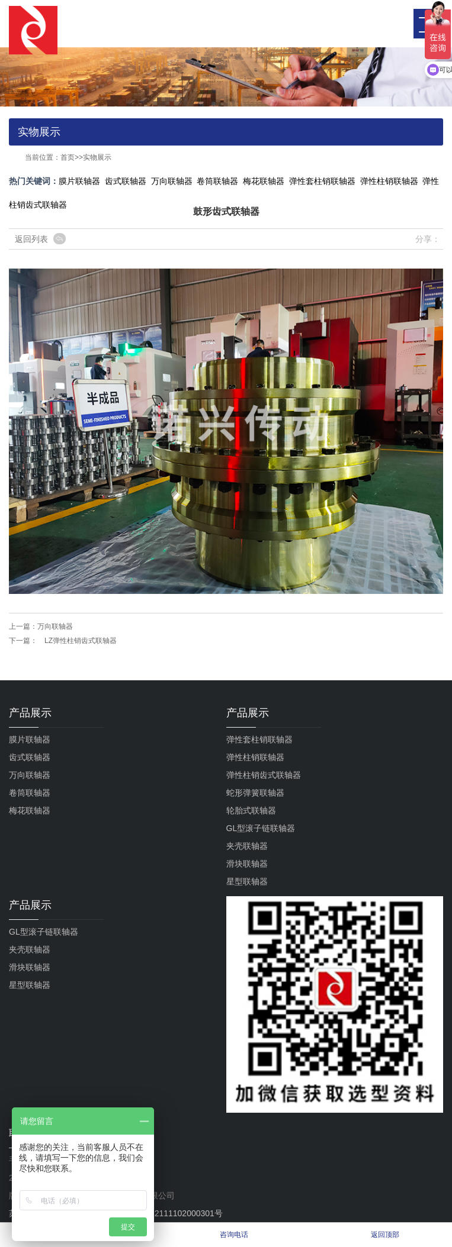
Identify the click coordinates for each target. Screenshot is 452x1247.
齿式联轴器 (125, 181)
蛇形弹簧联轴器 (255, 792)
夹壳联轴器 (247, 846)
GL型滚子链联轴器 (261, 828)
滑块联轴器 (247, 863)
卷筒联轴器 (217, 181)
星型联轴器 (247, 881)
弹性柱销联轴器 (389, 181)
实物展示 (97, 157)
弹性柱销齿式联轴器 (263, 775)
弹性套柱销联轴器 (322, 181)
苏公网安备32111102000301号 (158, 1213)
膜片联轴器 (79, 181)
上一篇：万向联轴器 (41, 626)
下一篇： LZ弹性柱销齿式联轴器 (63, 641)
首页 (67, 157)
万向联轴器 (172, 181)
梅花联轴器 (263, 181)
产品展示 (30, 713)
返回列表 (31, 239)
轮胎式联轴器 (251, 810)
